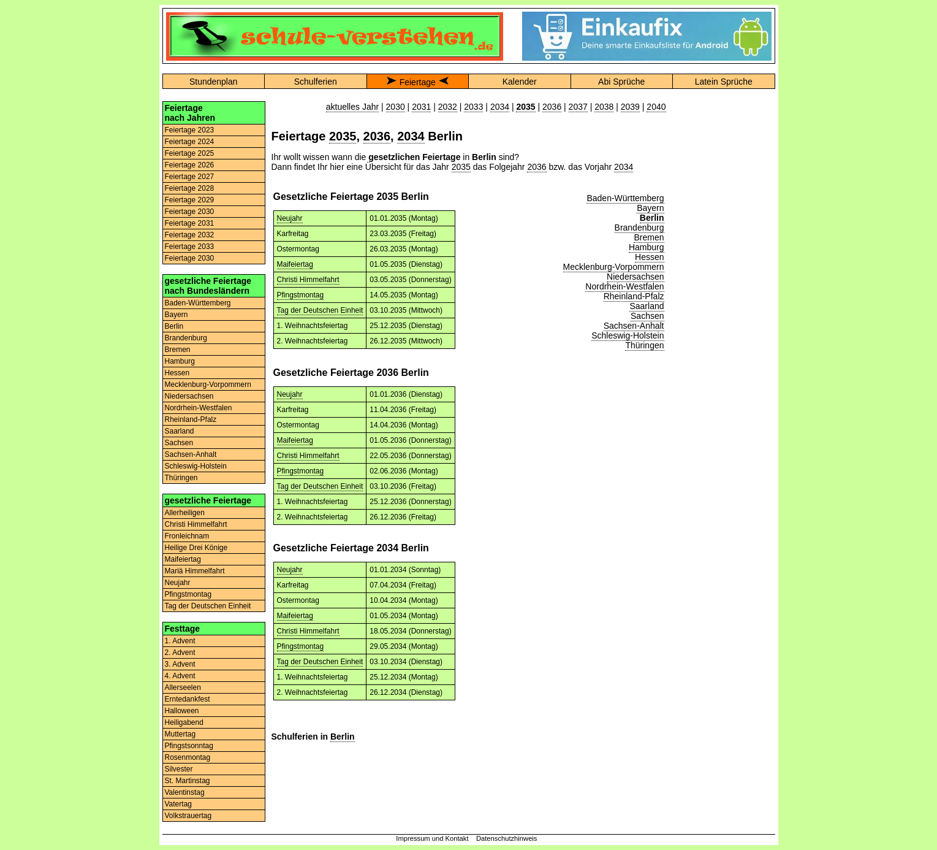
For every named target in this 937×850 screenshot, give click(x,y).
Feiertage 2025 (189, 153)
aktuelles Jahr (352, 107)
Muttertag (180, 734)
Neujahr (178, 582)
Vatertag (178, 804)
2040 (656, 107)
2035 (343, 136)
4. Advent (180, 676)
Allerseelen (183, 687)
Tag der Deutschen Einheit (208, 606)
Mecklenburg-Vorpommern (208, 384)
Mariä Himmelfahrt (195, 571)
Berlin (174, 326)
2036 (551, 107)
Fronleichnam (187, 536)
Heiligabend (184, 722)
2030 (395, 107)
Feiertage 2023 (189, 130)
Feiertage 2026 (189, 165)
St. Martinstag (187, 780)
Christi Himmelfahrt (196, 524)
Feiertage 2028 (189, 188)
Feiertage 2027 (189, 176)
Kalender (520, 81)
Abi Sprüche (621, 81)
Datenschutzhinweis (506, 838)
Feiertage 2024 (189, 141)
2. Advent (180, 652)
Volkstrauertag (188, 815)
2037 (578, 107)
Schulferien (315, 81)
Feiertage (418, 82)
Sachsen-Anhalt (191, 454)
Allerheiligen (185, 512)
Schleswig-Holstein (196, 466)
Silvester (179, 769)
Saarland (179, 431)
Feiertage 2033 (189, 246)
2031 (421, 107)
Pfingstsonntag (189, 745)
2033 (473, 107)
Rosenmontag (188, 757)
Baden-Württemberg (198, 303)
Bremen (178, 349)
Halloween (182, 710)
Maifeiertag (183, 559)
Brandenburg (186, 338)
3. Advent (180, 664)
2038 (603, 107)
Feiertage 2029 (189, 200)
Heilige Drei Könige (196, 547)
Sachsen (179, 442)
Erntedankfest (187, 699)
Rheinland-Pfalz (191, 419)
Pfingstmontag (188, 594)
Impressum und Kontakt (432, 838)
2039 (630, 107)
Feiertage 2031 (189, 223)
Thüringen (181, 477)
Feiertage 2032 (189, 235)
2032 (447, 107)
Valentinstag (185, 792)
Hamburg (180, 361)
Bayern (176, 314)
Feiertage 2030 (189, 211)
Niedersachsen (189, 396)
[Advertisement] (723, 285)
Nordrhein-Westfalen (198, 408)
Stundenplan (213, 81)
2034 (499, 107)
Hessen (177, 373)
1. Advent (180, 641)
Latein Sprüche (724, 81)
